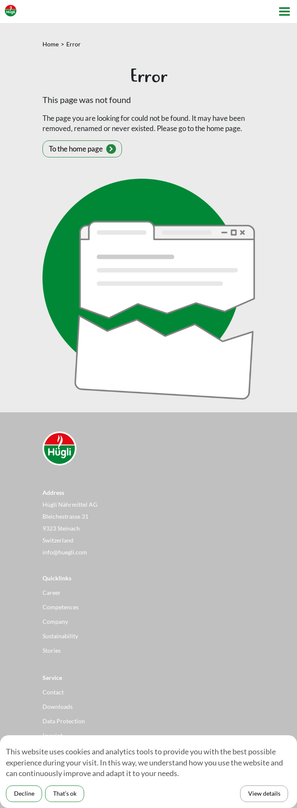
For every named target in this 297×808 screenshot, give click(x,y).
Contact (53, 692)
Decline (24, 793)
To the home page (76, 148)
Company (55, 621)
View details (264, 793)
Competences (60, 607)
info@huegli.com (64, 552)
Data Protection (63, 721)
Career (51, 592)
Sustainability (60, 636)
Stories (51, 650)
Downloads (57, 706)
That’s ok (64, 793)
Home (50, 44)
